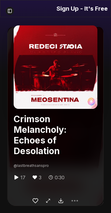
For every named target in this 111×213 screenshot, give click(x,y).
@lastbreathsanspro (31, 165)
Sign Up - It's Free (82, 8)
